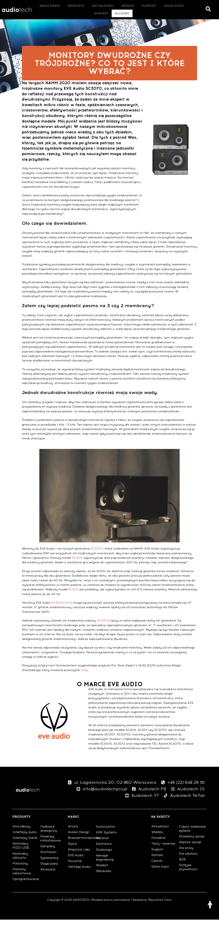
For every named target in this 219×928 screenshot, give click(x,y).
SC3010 (57, 611)
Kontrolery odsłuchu (20, 864)
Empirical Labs (80, 858)
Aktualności (160, 835)
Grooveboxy (22, 835)
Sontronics (104, 852)
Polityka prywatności (189, 880)
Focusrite (75, 869)
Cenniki (157, 869)
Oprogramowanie (26, 887)
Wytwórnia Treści (160, 908)
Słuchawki (48, 860)
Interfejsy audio (25, 840)
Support (157, 858)
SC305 (77, 566)
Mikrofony (20, 872)
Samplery (48, 854)
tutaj (84, 678)
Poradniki (159, 846)
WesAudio (104, 879)
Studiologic (104, 858)
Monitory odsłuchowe (22, 880)
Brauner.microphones (82, 846)
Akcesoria (48, 878)
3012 (68, 611)
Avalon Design (79, 840)
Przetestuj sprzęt (192, 849)
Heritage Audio (80, 875)
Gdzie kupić (160, 875)
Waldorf (102, 874)
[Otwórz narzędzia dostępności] (210, 905)
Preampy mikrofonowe (51, 847)
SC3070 (97, 557)
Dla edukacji (189, 866)
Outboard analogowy (49, 837)
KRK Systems (106, 841)
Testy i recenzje (163, 852)
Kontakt (157, 863)
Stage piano (49, 872)
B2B (182, 872)
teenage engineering (105, 866)
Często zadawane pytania (187, 839)
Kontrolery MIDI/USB (20, 854)
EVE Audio (76, 864)
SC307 (73, 598)
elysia (72, 852)
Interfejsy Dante (25, 846)
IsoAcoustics (106, 835)
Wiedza (157, 840)
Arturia (73, 835)
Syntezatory (50, 866)
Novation (103, 846)
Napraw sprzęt (191, 854)
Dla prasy (187, 860)
